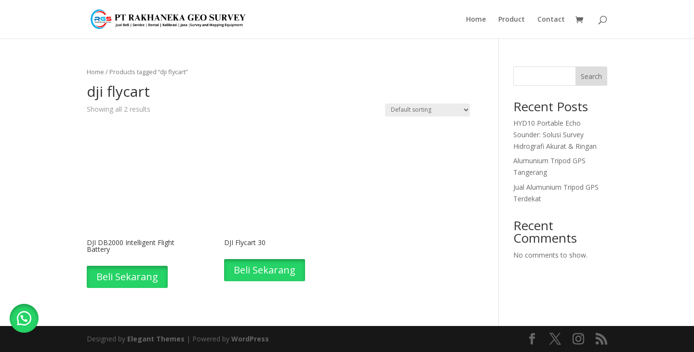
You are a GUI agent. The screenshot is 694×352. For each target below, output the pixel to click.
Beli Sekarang (127, 276)
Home (476, 20)
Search (591, 76)
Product (511, 20)
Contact (551, 20)
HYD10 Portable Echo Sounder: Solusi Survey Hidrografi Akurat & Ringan (555, 134)
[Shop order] (427, 110)
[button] (24, 318)
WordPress (250, 338)
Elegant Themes (156, 338)
